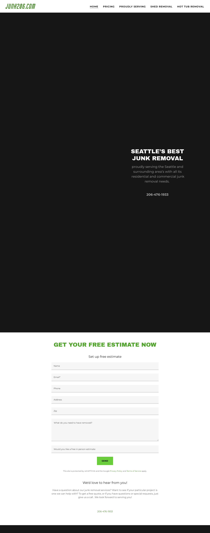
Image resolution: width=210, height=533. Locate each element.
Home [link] (94, 6)
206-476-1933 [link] (157, 195)
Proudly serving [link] (132, 6)
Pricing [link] (109, 6)
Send (105, 461)
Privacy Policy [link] (116, 471)
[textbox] (105, 366)
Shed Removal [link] (161, 6)
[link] (40, 8)
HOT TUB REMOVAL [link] (190, 6)
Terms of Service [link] (134, 471)
